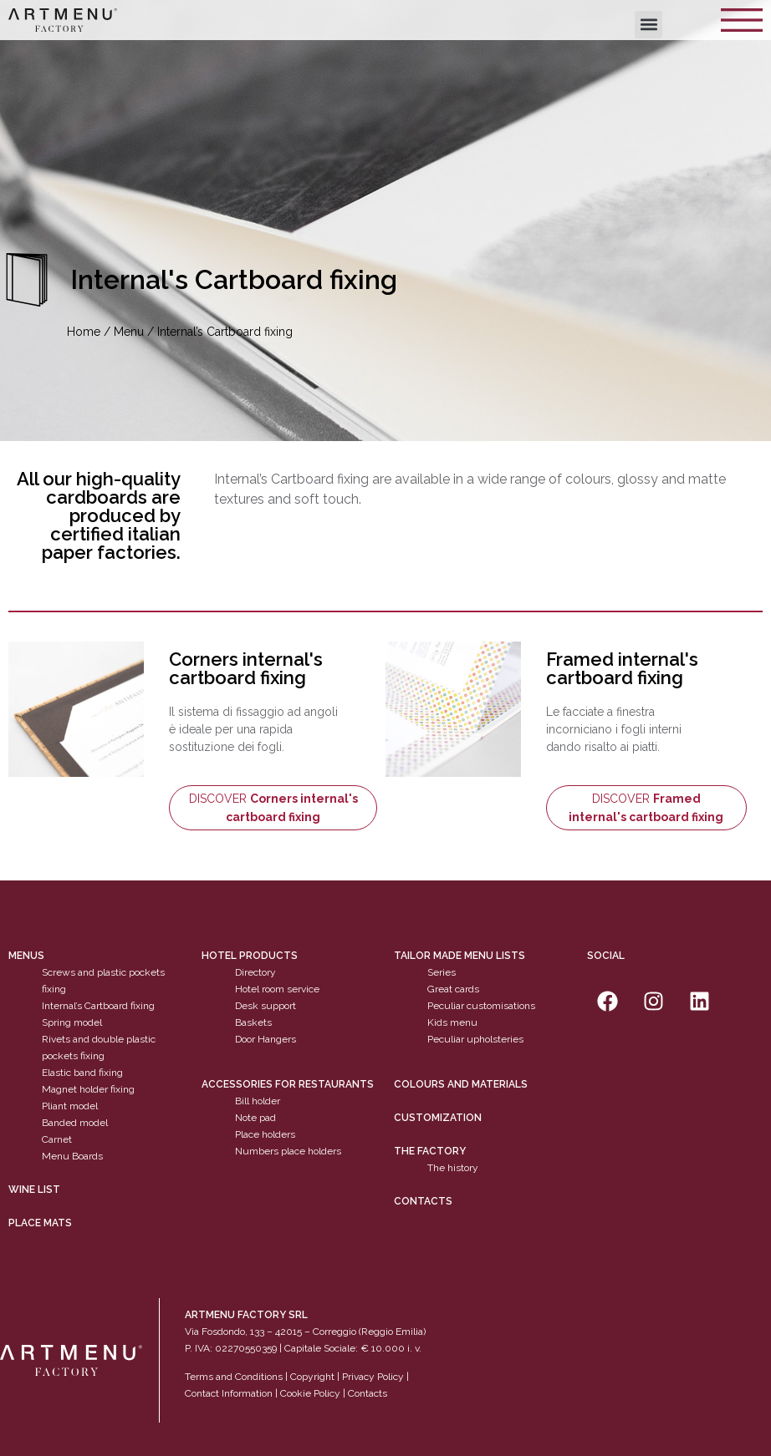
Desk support (265, 1006)
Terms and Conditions (234, 1376)
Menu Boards (72, 1156)
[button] (648, 24)
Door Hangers (265, 1039)
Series (441, 972)
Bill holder (257, 1101)
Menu (129, 331)
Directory (255, 972)
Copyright (312, 1376)
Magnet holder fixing (88, 1089)
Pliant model (70, 1106)
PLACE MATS (40, 1223)
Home (83, 331)
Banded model (75, 1123)
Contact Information (229, 1393)
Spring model (72, 1022)
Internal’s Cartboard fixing (98, 1006)
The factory (430, 1151)
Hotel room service (277, 989)
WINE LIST (34, 1189)
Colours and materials (461, 1084)
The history (452, 1168)
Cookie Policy (310, 1393)
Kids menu (452, 1022)
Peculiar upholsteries (475, 1039)
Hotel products (250, 955)
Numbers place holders (288, 1151)
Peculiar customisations (481, 1006)
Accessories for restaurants (288, 1084)
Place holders (265, 1134)
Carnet (57, 1139)
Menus (26, 955)
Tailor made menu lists (459, 955)
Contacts (423, 1201)
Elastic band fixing (82, 1072)
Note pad (255, 1118)
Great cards (453, 989)
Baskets (253, 1022)
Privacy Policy (373, 1376)
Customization (438, 1118)
